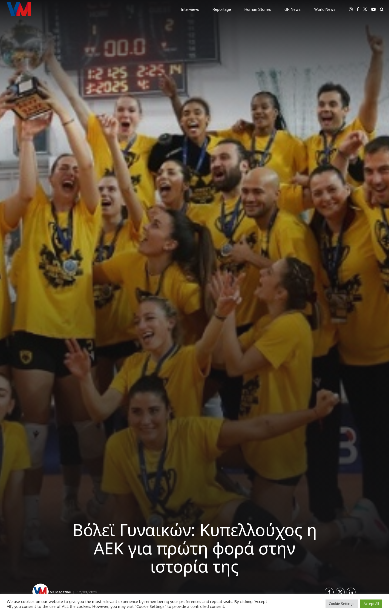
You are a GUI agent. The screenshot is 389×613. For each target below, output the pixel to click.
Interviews (190, 9)
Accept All (371, 603)
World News (325, 9)
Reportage (222, 9)
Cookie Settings (341, 603)
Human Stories (257, 9)
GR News (292, 9)
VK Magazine (60, 592)
